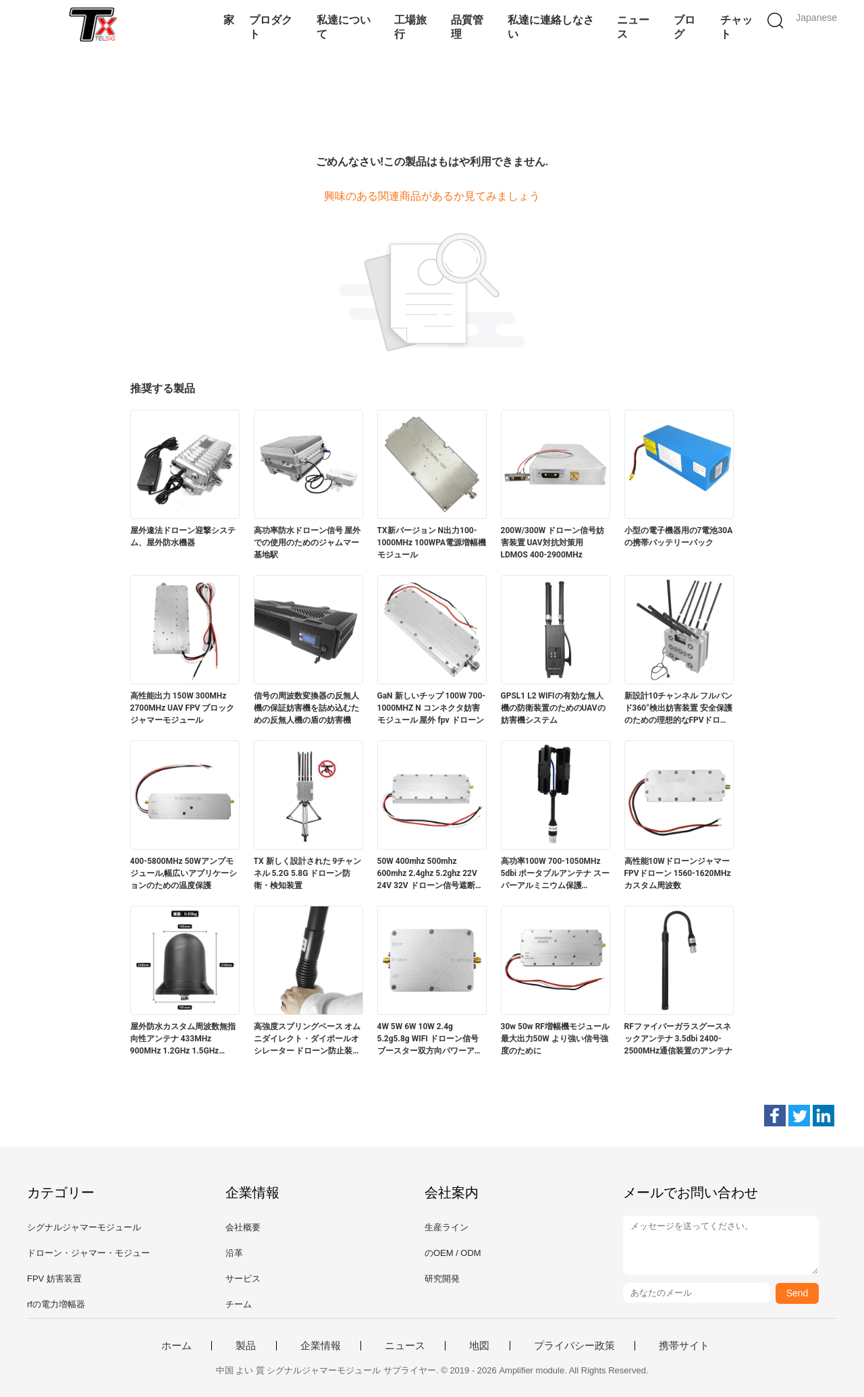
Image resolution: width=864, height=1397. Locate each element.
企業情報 (320, 1345)
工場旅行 (410, 27)
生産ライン (446, 1227)
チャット (736, 27)
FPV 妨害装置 (54, 1278)
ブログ (684, 27)
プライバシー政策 (574, 1345)
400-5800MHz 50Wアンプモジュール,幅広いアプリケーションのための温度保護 (184, 873)
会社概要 (243, 1227)
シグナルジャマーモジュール (84, 1227)
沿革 (234, 1253)
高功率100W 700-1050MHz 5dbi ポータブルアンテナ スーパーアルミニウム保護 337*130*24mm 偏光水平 (555, 874)
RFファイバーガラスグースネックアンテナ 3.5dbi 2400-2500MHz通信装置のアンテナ (678, 1039)
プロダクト (270, 27)
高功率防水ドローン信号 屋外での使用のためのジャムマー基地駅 (307, 542)
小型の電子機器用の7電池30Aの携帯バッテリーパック (678, 536)
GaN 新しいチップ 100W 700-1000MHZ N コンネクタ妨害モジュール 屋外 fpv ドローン (431, 708)
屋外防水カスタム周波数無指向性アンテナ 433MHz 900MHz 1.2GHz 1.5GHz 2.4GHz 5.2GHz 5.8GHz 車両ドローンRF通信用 (183, 1039)
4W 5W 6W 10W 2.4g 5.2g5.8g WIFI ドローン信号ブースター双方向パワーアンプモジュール (430, 1039)
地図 (479, 1345)
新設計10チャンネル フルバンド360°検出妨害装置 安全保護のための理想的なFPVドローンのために (678, 708)
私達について (344, 27)
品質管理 (467, 27)
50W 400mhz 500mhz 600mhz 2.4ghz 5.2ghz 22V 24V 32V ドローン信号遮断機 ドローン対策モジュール (430, 874)
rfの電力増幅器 (56, 1304)
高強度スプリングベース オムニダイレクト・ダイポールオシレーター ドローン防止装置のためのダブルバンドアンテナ (307, 1039)
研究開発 (442, 1278)
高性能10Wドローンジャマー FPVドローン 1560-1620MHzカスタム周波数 (677, 873)
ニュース (633, 27)
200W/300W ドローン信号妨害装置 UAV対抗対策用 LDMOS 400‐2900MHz (553, 542)
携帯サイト (684, 1345)
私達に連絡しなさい (551, 27)
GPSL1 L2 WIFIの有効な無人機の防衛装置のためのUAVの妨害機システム (553, 708)
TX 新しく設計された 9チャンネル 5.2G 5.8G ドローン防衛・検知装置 (308, 873)
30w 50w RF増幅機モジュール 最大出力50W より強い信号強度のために (555, 1039)
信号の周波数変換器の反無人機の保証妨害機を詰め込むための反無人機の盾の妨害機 (306, 708)
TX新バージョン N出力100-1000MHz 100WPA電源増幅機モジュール (432, 542)
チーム (238, 1304)
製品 (246, 1345)
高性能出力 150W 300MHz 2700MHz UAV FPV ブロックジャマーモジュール (182, 708)
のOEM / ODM (453, 1253)
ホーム (176, 1345)
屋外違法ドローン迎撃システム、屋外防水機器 (183, 536)
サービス (243, 1278)
